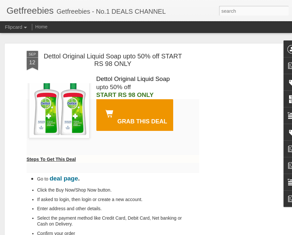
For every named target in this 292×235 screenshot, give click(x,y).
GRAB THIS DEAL (135, 116)
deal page (63, 178)
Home (41, 26)
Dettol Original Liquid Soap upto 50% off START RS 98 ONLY (113, 60)
